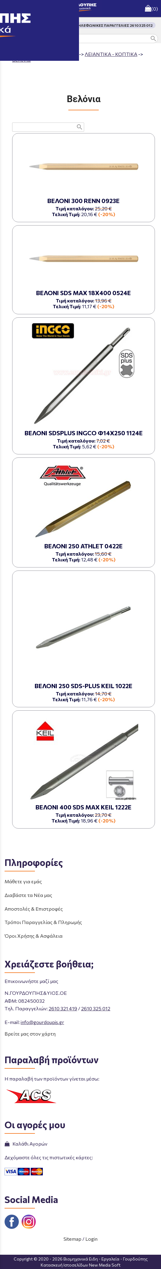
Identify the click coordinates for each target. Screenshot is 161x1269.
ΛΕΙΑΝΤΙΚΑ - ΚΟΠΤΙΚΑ (111, 54)
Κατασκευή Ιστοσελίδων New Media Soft (81, 1264)
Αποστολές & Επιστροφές (34, 909)
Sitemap (72, 1239)
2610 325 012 (95, 1008)
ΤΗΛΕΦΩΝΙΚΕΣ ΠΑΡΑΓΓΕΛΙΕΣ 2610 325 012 (114, 25)
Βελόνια (21, 60)
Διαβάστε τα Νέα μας (28, 895)
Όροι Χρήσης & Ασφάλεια (34, 936)
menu (8, 8)
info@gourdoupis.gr (42, 1022)
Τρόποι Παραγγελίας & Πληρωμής (43, 922)
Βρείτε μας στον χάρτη (30, 1033)
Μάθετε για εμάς (23, 881)
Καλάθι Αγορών (26, 1144)
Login (91, 1239)
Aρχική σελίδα (28, 54)
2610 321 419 (63, 1008)
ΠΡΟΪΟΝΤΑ (65, 54)
